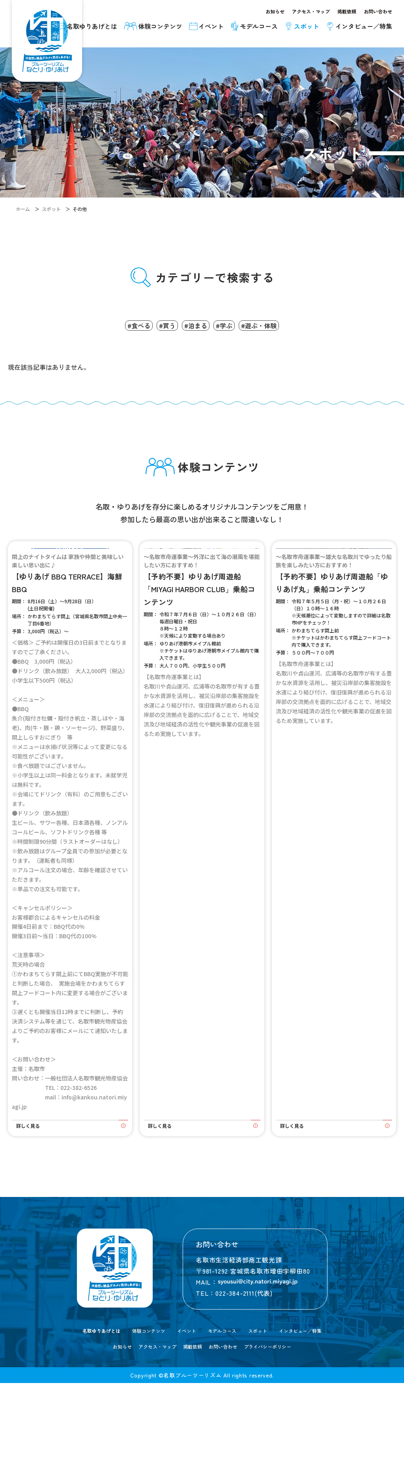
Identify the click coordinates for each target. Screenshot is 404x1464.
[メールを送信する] (257, 1362)
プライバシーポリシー (276, 1427)
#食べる (121, 323)
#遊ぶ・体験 (276, 323)
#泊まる (195, 323)
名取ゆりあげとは (77, 1411)
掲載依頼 (346, 11)
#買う (158, 323)
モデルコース (227, 1411)
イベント (183, 1411)
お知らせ (275, 11)
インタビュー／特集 (323, 1411)
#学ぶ (232, 323)
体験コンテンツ (137, 1411)
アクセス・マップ (311, 11)
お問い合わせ (378, 11)
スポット (270, 1411)
